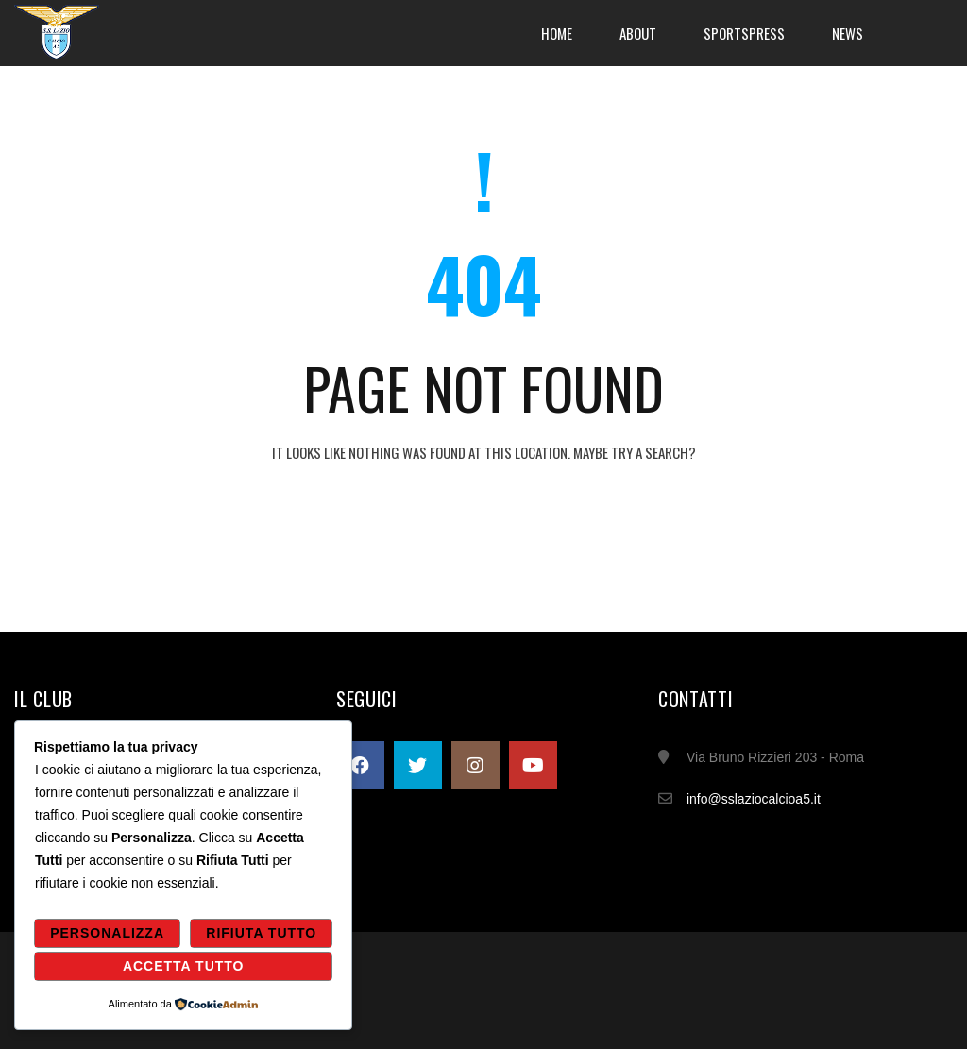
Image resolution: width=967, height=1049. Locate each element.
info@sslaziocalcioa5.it (754, 798)
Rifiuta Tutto (261, 932)
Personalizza (107, 932)
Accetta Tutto (184, 965)
